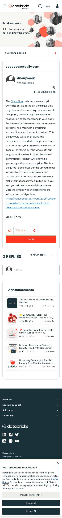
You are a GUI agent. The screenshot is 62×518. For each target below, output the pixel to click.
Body (18, 216)
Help (47, 6)
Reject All (31, 503)
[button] (9, 230)
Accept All (31, 511)
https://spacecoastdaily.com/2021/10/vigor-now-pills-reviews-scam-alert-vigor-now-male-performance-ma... (31, 203)
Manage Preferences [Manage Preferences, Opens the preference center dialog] (31, 494)
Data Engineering (16, 52)
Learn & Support (11, 405)
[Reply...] (35, 270)
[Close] (57, 462)
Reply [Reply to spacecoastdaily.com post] (31, 239)
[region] (31, 487)
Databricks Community (18, 7)
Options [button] (55, 53)
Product (7, 399)
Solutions (7, 410)
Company (7, 415)
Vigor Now (17, 101)
